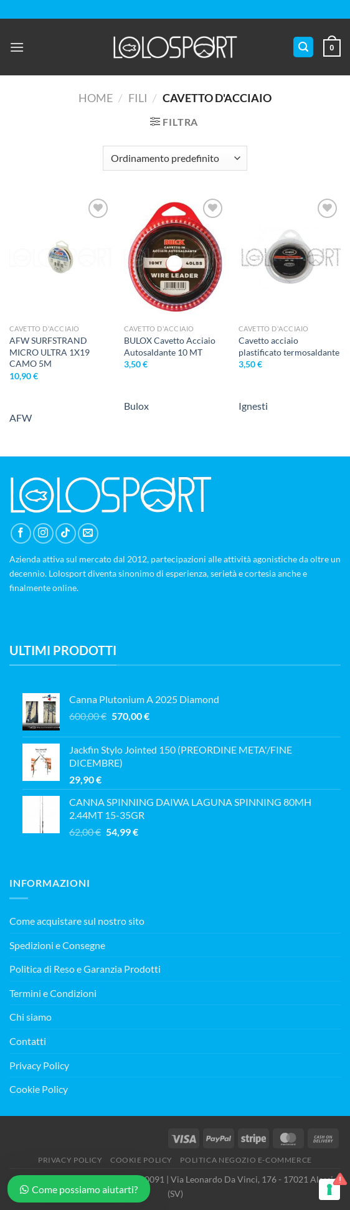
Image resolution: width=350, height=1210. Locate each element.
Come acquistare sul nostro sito (76, 921)
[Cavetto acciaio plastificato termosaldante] (290, 257)
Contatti (27, 1041)
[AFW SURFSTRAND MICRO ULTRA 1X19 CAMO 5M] (60, 257)
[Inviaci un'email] (88, 533)
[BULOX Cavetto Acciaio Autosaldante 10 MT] (175, 257)
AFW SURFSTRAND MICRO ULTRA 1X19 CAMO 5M (49, 352)
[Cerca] (303, 47)
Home (95, 98)
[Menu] (16, 47)
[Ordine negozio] (175, 158)
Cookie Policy (38, 1089)
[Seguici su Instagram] (43, 533)
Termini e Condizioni (53, 993)
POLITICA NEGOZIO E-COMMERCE (246, 1160)
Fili (138, 98)
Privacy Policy (39, 1065)
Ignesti (253, 406)
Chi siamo (30, 1017)
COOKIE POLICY (141, 1160)
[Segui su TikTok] (65, 533)
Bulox (136, 406)
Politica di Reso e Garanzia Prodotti (85, 969)
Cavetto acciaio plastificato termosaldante (289, 346)
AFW (20, 417)
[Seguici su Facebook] (21, 533)
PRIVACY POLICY (70, 1160)
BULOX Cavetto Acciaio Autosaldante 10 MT (169, 346)
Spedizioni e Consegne (57, 945)
